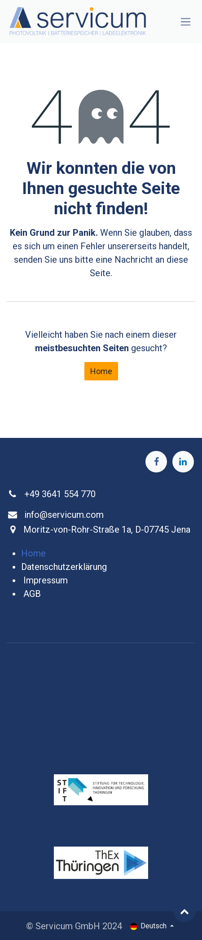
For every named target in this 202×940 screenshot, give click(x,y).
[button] (184, 911)
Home (101, 371)
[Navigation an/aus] (185, 22)
